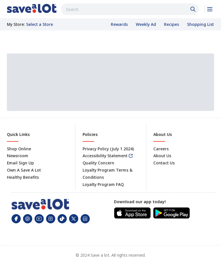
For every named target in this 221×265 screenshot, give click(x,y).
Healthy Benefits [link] (23, 177)
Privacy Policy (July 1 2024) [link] (108, 148)
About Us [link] (162, 155)
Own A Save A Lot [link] (24, 170)
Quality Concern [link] (98, 163)
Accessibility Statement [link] (105, 155)
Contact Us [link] (164, 163)
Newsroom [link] (17, 155)
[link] (31, 8)
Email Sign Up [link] (20, 163)
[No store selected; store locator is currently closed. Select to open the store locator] (39, 24)
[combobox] (130, 9)
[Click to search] (194, 9)
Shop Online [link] (19, 148)
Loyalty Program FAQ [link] (103, 184)
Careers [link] (161, 148)
